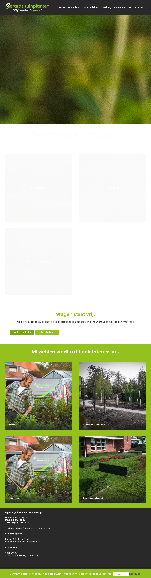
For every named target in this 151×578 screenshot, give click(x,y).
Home (13, 424)
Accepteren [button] (121, 574)
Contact (14, 497)
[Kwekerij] (112, 190)
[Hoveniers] (38, 190)
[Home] (38, 363)
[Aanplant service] (112, 363)
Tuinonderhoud (93, 497)
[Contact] (38, 437)
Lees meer (135, 573)
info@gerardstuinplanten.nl (26, 541)
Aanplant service (94, 424)
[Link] (27, 7)
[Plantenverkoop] (38, 263)
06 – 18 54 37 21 (21, 539)
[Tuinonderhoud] (112, 437)
